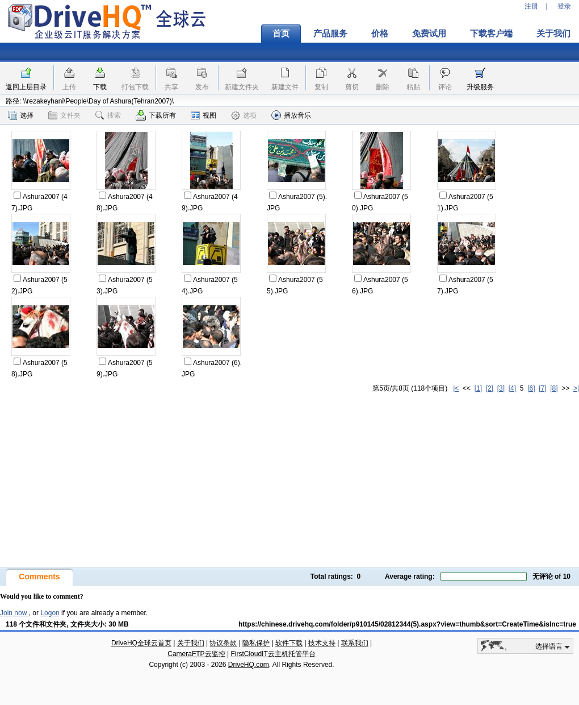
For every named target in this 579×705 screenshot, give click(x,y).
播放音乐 (291, 115)
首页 (281, 33)
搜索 (108, 115)
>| (576, 388)
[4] (512, 388)
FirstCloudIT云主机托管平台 (272, 654)
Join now (14, 613)
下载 (100, 87)
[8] (553, 388)
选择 (20, 115)
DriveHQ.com (248, 665)
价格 (379, 33)
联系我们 (354, 643)
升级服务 (480, 87)
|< (456, 388)
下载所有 (156, 115)
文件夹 (64, 115)
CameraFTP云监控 (196, 654)
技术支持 (321, 643)
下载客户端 (491, 33)
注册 (531, 6)
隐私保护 (256, 643)
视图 (203, 115)
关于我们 (190, 643)
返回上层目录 (26, 87)
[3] (501, 388)
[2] (489, 388)
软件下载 (289, 643)
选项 (244, 115)
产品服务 (330, 33)
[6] (531, 388)
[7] (542, 388)
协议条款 (223, 643)
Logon (49, 613)
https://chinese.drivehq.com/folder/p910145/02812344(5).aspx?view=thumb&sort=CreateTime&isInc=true (407, 624)
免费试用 (429, 33)
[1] (478, 388)
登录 (564, 6)
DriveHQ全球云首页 (141, 643)
